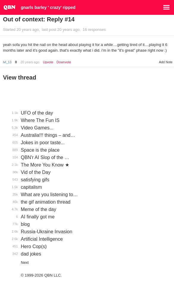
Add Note (166, 62)
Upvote (48, 62)
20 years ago (29, 62)
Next (25, 262)
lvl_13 (7, 62)
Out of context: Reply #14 (39, 19)
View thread (19, 77)
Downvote (63, 62)
